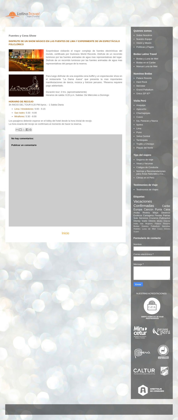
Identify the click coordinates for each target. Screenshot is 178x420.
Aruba (137, 212)
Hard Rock (141, 82)
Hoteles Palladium (151, 226)
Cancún (148, 209)
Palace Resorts (144, 78)
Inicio (65, 233)
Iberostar (140, 85)
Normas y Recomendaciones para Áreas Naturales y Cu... (150, 172)
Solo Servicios (141, 218)
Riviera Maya (150, 212)
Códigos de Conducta (147, 167)
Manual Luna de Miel (146, 66)
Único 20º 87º (143, 93)
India (136, 223)
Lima (138, 128)
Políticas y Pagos (145, 47)
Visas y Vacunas (144, 163)
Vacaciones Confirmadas (144, 203)
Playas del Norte (144, 147)
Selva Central (143, 136)
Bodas (136, 226)
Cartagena (148, 215)
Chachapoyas (143, 113)
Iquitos (139, 124)
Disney (137, 221)
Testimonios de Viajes (147, 189)
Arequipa (140, 105)
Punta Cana (162, 209)
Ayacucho (141, 109)
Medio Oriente (163, 221)
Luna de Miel (149, 229)
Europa (138, 209)
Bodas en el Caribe (146, 62)
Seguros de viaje (144, 159)
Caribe (166, 205)
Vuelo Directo (149, 221)
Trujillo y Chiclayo (145, 144)
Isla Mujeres (146, 223)
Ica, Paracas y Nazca (147, 120)
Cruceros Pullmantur (159, 218)
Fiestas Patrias (162, 215)
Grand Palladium (144, 89)
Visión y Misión (143, 43)
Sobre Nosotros (144, 35)
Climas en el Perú (145, 177)
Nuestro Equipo (144, 39)
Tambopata (141, 140)
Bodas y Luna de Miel (147, 58)
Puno (139, 132)
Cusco (139, 117)
